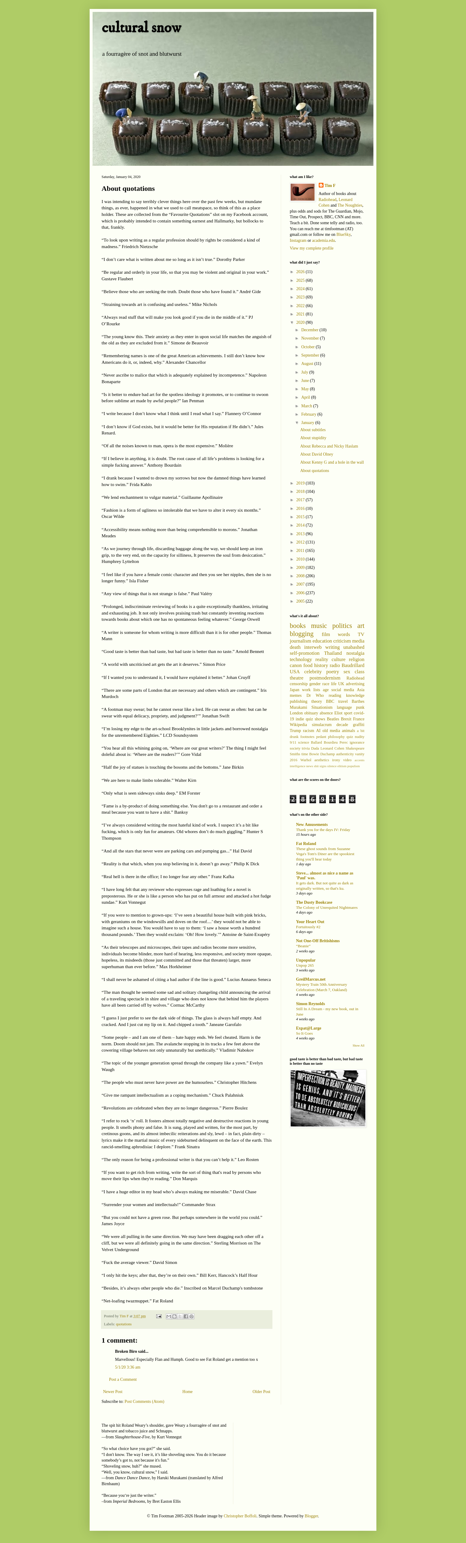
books (298, 625)
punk (360, 707)
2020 (301, 322)
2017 (301, 500)
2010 (301, 559)
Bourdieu (331, 742)
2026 (301, 272)
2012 (301, 542)
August (307, 363)
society (295, 748)
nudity (359, 737)
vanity (359, 754)
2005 (301, 601)
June (305, 380)
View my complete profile (312, 248)
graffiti (358, 724)
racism (308, 730)
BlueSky (343, 234)
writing (332, 647)
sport (348, 713)
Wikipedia (298, 724)
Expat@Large (308, 1028)
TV (361, 634)
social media (342, 690)
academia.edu (323, 240)
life (334, 684)
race (325, 684)
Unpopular (305, 960)
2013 (301, 534)
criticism (342, 641)
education (322, 641)
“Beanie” (303, 946)
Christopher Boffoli (240, 1516)
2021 (301, 314)
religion (356, 659)
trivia (306, 748)
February (309, 414)
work (306, 690)
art (360, 625)
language (344, 707)
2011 (301, 550)
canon (296, 665)
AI (318, 730)
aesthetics (322, 760)
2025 (301, 280)
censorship (299, 684)
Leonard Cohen (332, 748)
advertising (355, 684)
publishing (298, 701)
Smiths (295, 754)
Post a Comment (123, 1379)
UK (341, 684)
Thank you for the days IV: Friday (323, 829)
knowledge (355, 695)
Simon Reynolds (310, 1004)
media (358, 641)
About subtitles (313, 430)
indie (300, 719)
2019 (301, 483)
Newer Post (112, 1391)
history (321, 665)
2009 (301, 567)
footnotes (307, 737)
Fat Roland (306, 843)
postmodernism (324, 678)
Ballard (316, 742)
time (304, 754)
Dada (315, 748)
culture (339, 659)
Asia (360, 690)
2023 (301, 297)
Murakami (298, 707)
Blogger (311, 1516)
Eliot (338, 713)
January (308, 422)
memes (296, 695)
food (307, 665)
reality (321, 659)
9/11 (293, 742)
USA (295, 671)
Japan (294, 690)
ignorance (357, 742)
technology (301, 659)
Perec (344, 742)
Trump (295, 730)
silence (332, 766)
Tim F (330, 185)
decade (342, 724)
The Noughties (350, 205)
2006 (301, 593)
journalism (300, 641)
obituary (311, 713)
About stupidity (313, 438)
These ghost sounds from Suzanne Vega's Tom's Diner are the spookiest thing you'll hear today (325, 853)
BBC (330, 701)
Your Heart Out (310, 922)
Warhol (306, 760)
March (307, 406)
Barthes (358, 701)
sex (347, 671)
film (326, 634)
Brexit (346, 719)
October (308, 347)
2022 (301, 306)
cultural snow (141, 27)
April (306, 397)
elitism (341, 766)
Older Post (262, 1391)
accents (359, 760)
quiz (350, 737)
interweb (313, 647)
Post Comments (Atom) (144, 1401)
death (295, 647)
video (347, 760)
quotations (123, 1324)
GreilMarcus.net (311, 979)
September (310, 355)
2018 (301, 491)
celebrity (313, 671)
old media (331, 730)
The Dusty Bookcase (314, 902)
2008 (301, 576)
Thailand (333, 653)
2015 (301, 517)
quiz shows (315, 719)
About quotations (314, 470)
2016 (301, 508)
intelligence (297, 766)
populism (353, 766)
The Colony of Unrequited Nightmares (327, 907)
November (310, 338)
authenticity (345, 754)
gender (315, 684)
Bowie (314, 754)
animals (348, 730)
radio (335, 665)
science (303, 742)
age (326, 690)
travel (343, 701)
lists (316, 690)
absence (326, 713)
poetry (332, 671)
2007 (301, 584)
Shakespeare (355, 748)
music (319, 625)
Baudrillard (353, 665)
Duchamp (327, 754)
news (309, 766)
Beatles (333, 719)
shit (316, 766)
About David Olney (316, 454)
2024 (301, 289)
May (305, 389)
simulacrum (322, 724)
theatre (296, 678)
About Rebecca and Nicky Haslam (329, 446)
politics (342, 625)
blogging (302, 633)
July (305, 372)
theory (316, 701)
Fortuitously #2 (308, 927)
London (296, 713)
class (359, 671)
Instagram (298, 240)
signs (323, 766)
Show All (358, 1045)
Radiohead (328, 199)
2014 (301, 525)
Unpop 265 (305, 965)
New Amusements (312, 824)
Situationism (321, 707)
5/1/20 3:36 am (127, 1367)
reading (335, 695)
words (344, 634)
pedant (321, 737)
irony (336, 760)
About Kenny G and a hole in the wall (332, 462)
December (310, 330)
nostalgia (355, 653)
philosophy (336, 737)
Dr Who (315, 695)
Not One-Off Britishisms (318, 941)
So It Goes (304, 1033)
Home (188, 1391)
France (358, 719)
